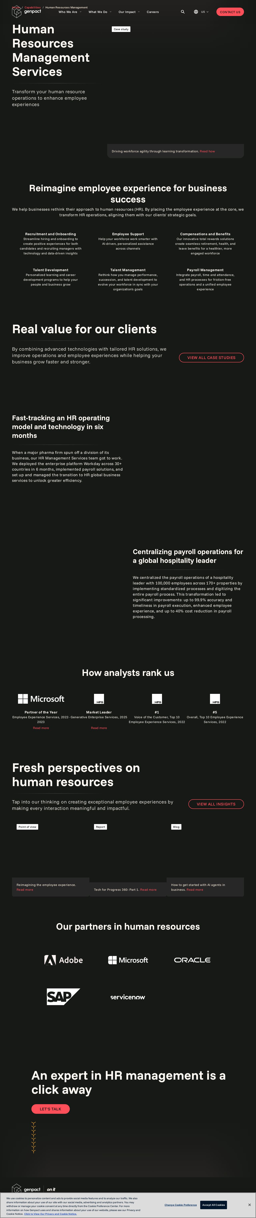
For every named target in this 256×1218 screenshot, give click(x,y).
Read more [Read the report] (41, 728)
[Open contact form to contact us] (50, 1109)
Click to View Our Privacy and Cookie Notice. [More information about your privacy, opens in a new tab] (50, 1213)
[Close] (249, 1204)
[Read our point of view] (50, 858)
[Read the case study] (175, 90)
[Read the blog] (205, 858)
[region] (128, 1205)
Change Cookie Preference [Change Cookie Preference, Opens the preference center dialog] (181, 1204)
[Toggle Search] (183, 12)
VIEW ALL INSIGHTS (216, 803)
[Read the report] (128, 858)
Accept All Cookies (213, 1204)
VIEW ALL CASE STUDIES (211, 357)
